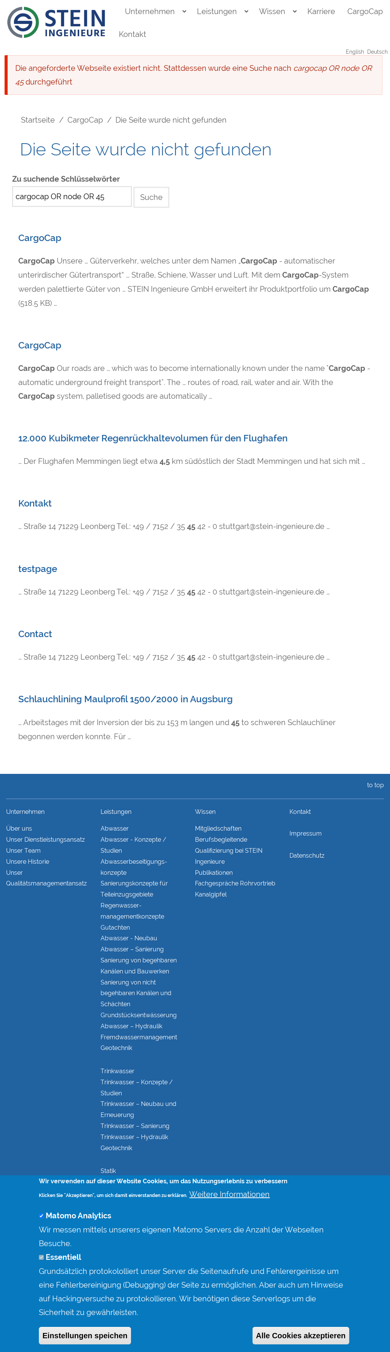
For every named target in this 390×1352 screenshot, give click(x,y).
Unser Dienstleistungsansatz (45, 839)
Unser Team (23, 850)
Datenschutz (306, 855)
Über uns (19, 828)
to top (374, 785)
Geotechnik (116, 1048)
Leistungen (217, 11)
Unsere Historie (27, 861)
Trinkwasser (117, 1071)
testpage (37, 569)
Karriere (321, 11)
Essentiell (63, 1275)
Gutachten (115, 927)
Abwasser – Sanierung (132, 949)
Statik (108, 1171)
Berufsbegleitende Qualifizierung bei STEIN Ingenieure (228, 850)
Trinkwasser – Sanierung (135, 1126)
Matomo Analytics (78, 1233)
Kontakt (132, 34)
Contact (35, 634)
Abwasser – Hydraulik (131, 1026)
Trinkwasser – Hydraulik (134, 1137)
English (355, 52)
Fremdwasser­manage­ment (139, 1037)
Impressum (305, 833)
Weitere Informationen (229, 1212)
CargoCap (365, 11)
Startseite (38, 120)
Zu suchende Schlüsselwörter (66, 179)
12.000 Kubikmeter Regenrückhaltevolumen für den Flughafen (153, 438)
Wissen (272, 11)
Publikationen (214, 872)
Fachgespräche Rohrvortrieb (235, 883)
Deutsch (377, 52)
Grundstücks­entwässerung (139, 1015)
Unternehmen (150, 11)
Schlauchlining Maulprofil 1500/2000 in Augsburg (125, 699)
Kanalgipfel (211, 894)
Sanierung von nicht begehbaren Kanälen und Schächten (136, 993)
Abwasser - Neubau (129, 938)
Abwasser (115, 828)
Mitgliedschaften (218, 828)
